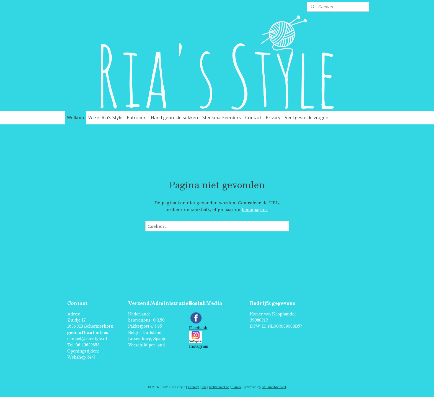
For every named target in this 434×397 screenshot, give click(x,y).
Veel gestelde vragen (306, 117)
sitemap (193, 387)
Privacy (273, 117)
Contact (253, 117)
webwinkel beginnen (225, 387)
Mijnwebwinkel (274, 387)
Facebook (198, 328)
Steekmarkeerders (221, 117)
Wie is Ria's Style (105, 117)
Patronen (136, 117)
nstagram (199, 346)
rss (204, 387)
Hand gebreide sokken (174, 117)
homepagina (255, 209)
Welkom (75, 117)
